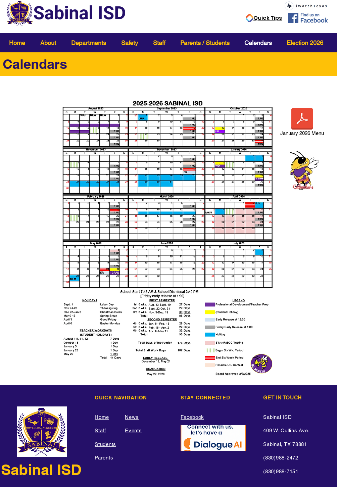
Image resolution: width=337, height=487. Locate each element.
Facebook (192, 417)
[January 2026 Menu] (302, 123)
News (132, 417)
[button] (50, 42)
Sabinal (29, 469)
